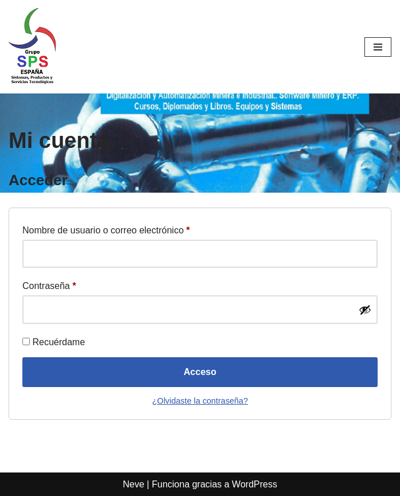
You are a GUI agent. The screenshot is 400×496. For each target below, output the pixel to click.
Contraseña (49, 284)
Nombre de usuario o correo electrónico (106, 228)
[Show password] (365, 309)
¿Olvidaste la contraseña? (200, 400)
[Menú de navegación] (377, 47)
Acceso (200, 372)
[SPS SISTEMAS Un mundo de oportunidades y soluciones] (32, 46)
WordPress (254, 484)
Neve (133, 484)
